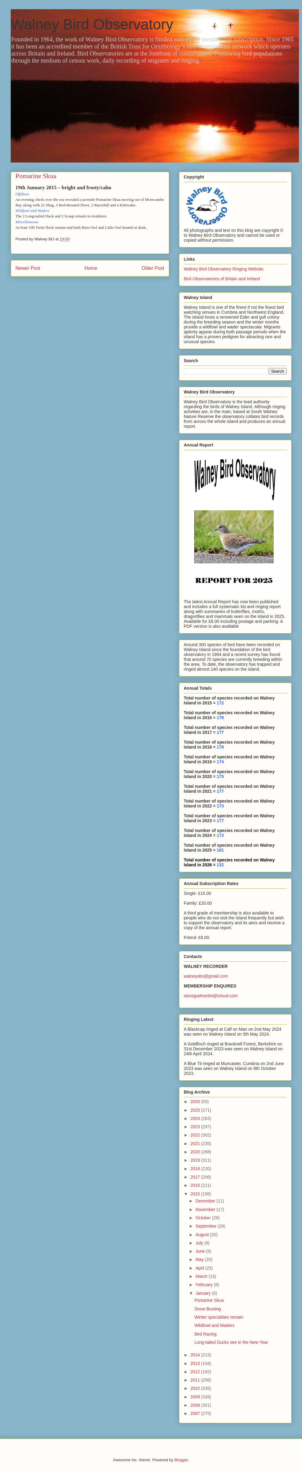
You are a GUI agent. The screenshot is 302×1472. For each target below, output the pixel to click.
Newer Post (28, 268)
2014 (195, 1354)
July (200, 1242)
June (201, 1251)
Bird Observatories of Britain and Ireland (222, 278)
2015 (195, 1193)
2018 (195, 1168)
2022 (195, 1135)
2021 (195, 1143)
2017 (195, 1177)
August (203, 1234)
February (205, 1284)
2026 (195, 1101)
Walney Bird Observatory (92, 24)
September (207, 1226)
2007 (195, 1413)
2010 (195, 1388)
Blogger (181, 1460)
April (200, 1268)
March (202, 1276)
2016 (195, 1185)
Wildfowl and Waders (214, 1325)
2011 (195, 1380)
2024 (195, 1118)
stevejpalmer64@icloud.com (211, 995)
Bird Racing (205, 1334)
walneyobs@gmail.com (206, 976)
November (206, 1209)
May (200, 1259)
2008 (195, 1405)
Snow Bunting (207, 1308)
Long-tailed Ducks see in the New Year (231, 1342)
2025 (195, 1110)
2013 (195, 1363)
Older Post (153, 268)
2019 (195, 1160)
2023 (195, 1126)
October (204, 1217)
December (206, 1200)
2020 (195, 1151)
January (204, 1293)
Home (90, 268)
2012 (195, 1371)
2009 (195, 1396)
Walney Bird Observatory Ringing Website (224, 268)
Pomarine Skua (209, 1300)
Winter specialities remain (218, 1317)
